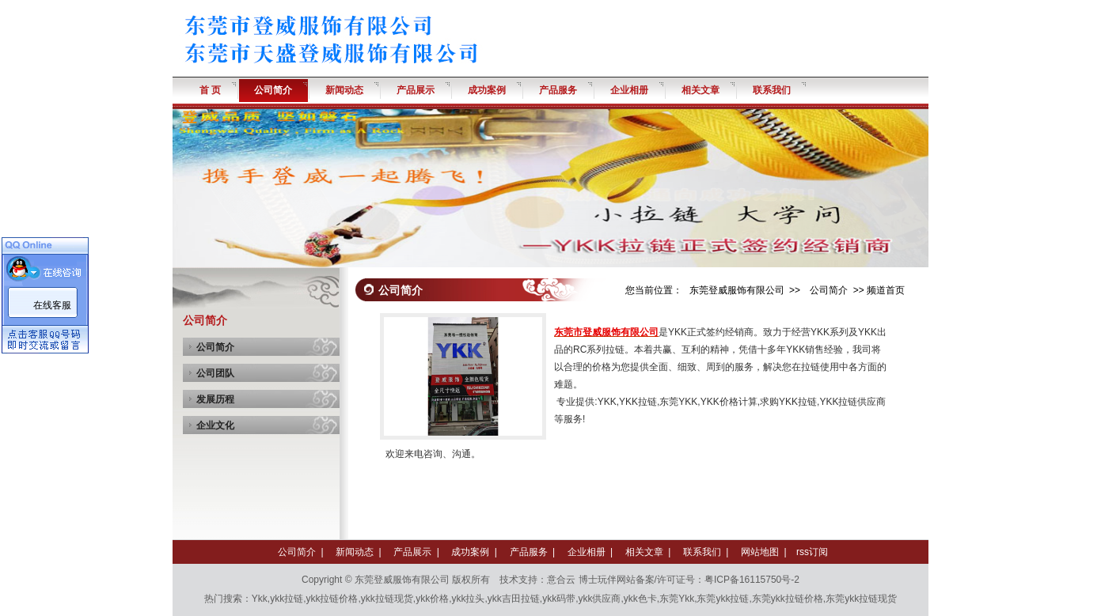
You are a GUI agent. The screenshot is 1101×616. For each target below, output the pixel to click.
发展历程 (215, 399)
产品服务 (529, 551)
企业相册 (587, 551)
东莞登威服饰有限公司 (736, 290)
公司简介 (215, 347)
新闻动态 (355, 551)
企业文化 (215, 425)
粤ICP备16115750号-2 (751, 579)
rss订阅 (812, 551)
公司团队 (215, 373)
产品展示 (412, 551)
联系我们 (702, 551)
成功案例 (470, 551)
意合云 (561, 579)
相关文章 (644, 551)
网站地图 (760, 551)
